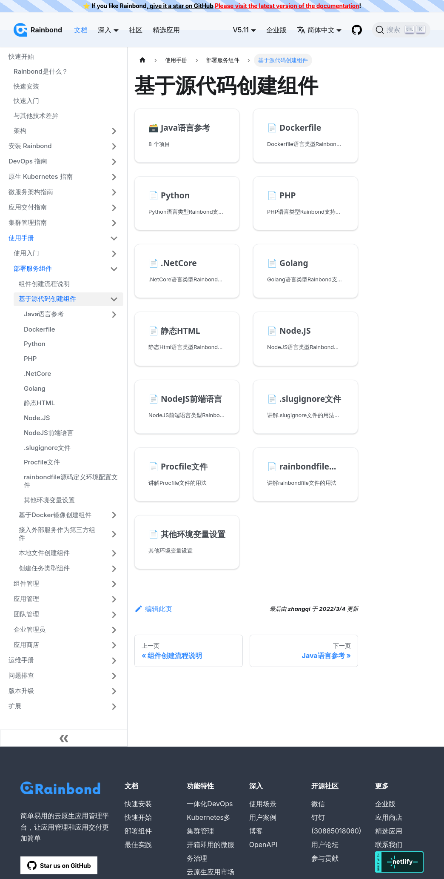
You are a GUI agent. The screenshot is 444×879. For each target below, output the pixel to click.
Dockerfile (39, 329)
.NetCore (37, 373)
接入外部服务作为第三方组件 (57, 534)
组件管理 (26, 583)
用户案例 (262, 817)
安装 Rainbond (30, 146)
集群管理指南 (28, 222)
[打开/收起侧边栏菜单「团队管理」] (114, 614)
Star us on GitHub (59, 865)
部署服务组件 (33, 268)
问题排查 (21, 675)
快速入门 (26, 101)
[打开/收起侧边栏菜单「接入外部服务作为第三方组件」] (114, 534)
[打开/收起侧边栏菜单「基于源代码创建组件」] (114, 299)
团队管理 (26, 614)
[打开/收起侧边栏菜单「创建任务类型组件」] (114, 569)
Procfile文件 (42, 462)
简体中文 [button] (316, 30)
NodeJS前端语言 (49, 433)
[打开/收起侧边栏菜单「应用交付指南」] (114, 208)
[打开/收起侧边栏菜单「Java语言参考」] (114, 314)
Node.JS (37, 418)
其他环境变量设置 (49, 500)
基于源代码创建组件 (47, 299)
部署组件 (138, 831)
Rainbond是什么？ (41, 71)
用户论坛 (325, 844)
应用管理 (26, 599)
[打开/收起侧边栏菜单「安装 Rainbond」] (114, 146)
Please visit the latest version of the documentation (287, 6)
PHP (30, 359)
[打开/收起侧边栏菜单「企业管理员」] (114, 630)
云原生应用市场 (210, 872)
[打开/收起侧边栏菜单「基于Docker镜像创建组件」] (114, 515)
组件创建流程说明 (44, 284)
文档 (81, 30)
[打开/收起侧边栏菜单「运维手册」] (114, 660)
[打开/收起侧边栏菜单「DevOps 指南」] (114, 162)
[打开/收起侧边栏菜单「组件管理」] (114, 584)
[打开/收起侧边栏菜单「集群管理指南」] (114, 223)
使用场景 (262, 803)
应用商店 (26, 645)
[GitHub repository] (357, 30)
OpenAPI (263, 844)
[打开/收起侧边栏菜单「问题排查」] (114, 676)
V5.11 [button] (240, 30)
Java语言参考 (44, 314)
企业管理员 (30, 629)
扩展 (15, 706)
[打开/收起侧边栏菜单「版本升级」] (114, 691)
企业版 (276, 30)
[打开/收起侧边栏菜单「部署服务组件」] (114, 269)
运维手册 (21, 660)
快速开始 (21, 56)
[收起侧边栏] (64, 738)
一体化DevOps (210, 803)
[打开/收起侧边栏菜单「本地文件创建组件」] (114, 553)
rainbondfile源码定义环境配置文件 (71, 481)
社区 (135, 30)
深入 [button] (104, 30)
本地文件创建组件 (44, 553)
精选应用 (166, 30)
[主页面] (142, 60)
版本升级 (21, 691)
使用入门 (26, 253)
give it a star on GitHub (180, 6)
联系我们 (388, 844)
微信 (318, 803)
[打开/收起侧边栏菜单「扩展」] (114, 706)
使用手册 (21, 238)
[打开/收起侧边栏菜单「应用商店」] (114, 645)
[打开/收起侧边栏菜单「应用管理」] (114, 599)
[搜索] (401, 29)
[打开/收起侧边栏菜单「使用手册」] (114, 238)
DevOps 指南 (28, 161)
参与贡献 (325, 858)
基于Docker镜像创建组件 (55, 515)
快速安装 (26, 86)
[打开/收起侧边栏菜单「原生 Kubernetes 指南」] (114, 177)
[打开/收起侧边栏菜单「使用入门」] (114, 254)
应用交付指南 (28, 207)
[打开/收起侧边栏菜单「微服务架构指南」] (114, 192)
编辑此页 (153, 608)
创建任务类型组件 (44, 568)
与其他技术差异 (36, 116)
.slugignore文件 (47, 448)
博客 (256, 831)
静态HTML (39, 403)
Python (35, 344)
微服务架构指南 (31, 192)
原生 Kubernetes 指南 (41, 176)
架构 (20, 130)
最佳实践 (138, 844)
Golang (35, 388)
